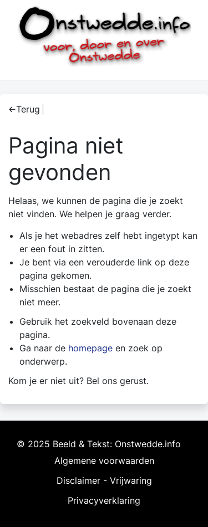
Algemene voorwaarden (104, 460)
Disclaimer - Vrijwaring (104, 480)
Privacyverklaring (104, 500)
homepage (90, 348)
